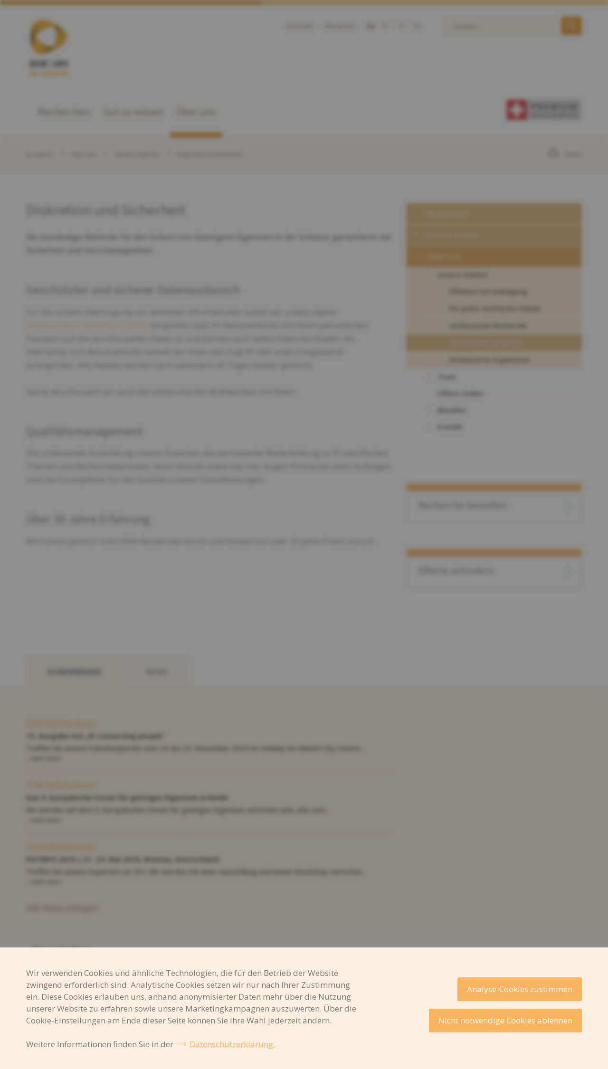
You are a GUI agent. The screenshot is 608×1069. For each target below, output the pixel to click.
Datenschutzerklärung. (232, 1044)
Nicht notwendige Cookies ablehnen (505, 1020)
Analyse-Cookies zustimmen (519, 989)
